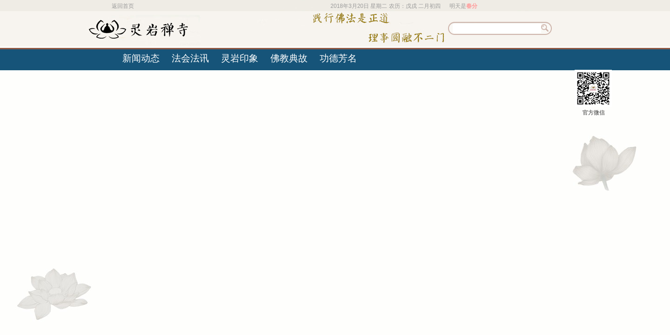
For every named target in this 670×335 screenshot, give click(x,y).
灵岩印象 (239, 58)
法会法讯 (190, 58)
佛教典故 (289, 58)
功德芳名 (338, 58)
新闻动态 (141, 58)
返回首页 (123, 6)
